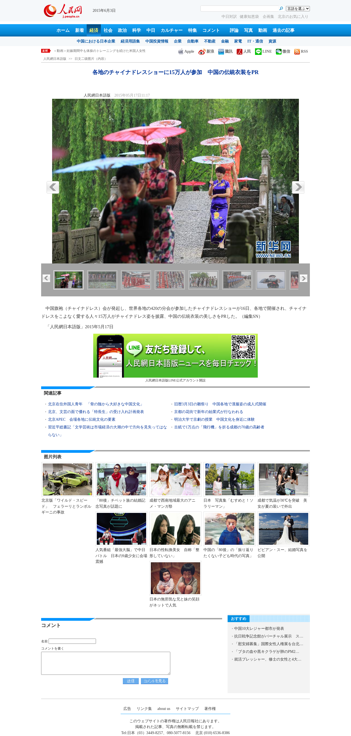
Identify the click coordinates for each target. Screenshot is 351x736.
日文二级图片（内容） (91, 59)
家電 (238, 41)
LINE (263, 51)
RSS (301, 51)
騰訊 (225, 51)
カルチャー (172, 30)
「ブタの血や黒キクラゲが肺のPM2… (266, 652)
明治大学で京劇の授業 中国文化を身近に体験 (214, 419)
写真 (248, 30)
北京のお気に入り (293, 17)
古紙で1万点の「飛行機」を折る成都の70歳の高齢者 (219, 427)
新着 (79, 30)
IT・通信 (255, 41)
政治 (122, 30)
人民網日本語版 (54, 59)
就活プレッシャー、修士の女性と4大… (267, 659)
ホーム (63, 30)
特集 (192, 30)
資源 (272, 41)
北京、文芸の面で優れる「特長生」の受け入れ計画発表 (96, 412)
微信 (283, 51)
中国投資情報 (156, 41)
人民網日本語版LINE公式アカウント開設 (175, 358)
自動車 (193, 41)
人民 (244, 51)
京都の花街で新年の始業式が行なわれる (208, 412)
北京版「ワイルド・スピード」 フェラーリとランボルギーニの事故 (66, 506)
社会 (108, 30)
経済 (93, 30)
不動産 (210, 41)
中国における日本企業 (96, 41)
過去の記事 (284, 30)
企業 (178, 41)
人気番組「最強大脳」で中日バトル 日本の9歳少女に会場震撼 (121, 556)
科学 (136, 30)
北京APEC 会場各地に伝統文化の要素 (81, 419)
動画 (262, 30)
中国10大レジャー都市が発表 (259, 629)
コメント (211, 30)
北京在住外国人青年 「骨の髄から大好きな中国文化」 (96, 404)
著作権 (210, 709)
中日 (150, 30)
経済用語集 (130, 41)
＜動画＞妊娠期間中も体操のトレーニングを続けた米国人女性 (99, 51)
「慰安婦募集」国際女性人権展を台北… (268, 644)
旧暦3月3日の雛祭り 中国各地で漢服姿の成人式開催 (220, 404)
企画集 (269, 17)
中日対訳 (229, 17)
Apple (186, 51)
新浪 (206, 51)
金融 (225, 41)
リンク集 (144, 709)
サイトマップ (187, 709)
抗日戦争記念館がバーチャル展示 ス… (268, 636)
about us (163, 709)
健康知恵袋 (250, 17)
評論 (234, 30)
